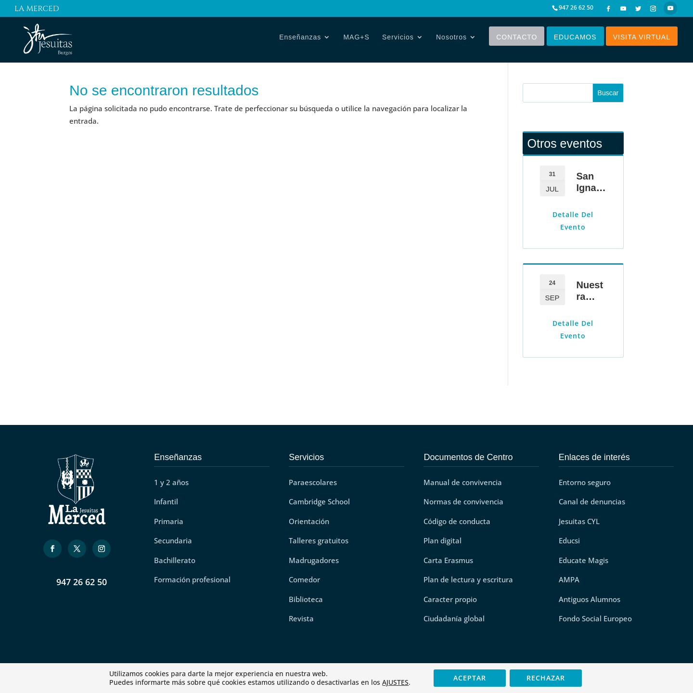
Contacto (516, 39)
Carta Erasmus (448, 560)
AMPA (569, 579)
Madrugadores (314, 560)
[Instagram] (653, 9)
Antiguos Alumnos (589, 599)
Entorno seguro (585, 482)
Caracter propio (450, 599)
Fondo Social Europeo (595, 618)
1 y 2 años (171, 482)
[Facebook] (608, 9)
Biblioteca (306, 599)
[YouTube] (623, 9)
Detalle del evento (572, 220)
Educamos (575, 39)
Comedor (304, 579)
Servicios (398, 39)
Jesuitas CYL (579, 521)
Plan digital (443, 540)
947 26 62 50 (81, 582)
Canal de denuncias (592, 501)
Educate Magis (583, 560)
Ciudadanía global (454, 618)
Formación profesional (192, 579)
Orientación (309, 521)
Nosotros (451, 39)
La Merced (36, 10)
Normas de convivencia (463, 501)
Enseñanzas (300, 39)
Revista (301, 618)
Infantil (166, 501)
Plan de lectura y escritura (468, 579)
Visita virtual (641, 39)
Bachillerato (174, 560)
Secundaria (173, 540)
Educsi (569, 540)
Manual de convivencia (463, 482)
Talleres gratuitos (318, 540)
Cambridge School (319, 501)
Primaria (168, 521)
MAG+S (356, 39)
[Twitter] (638, 9)
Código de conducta (457, 521)
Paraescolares (313, 482)
